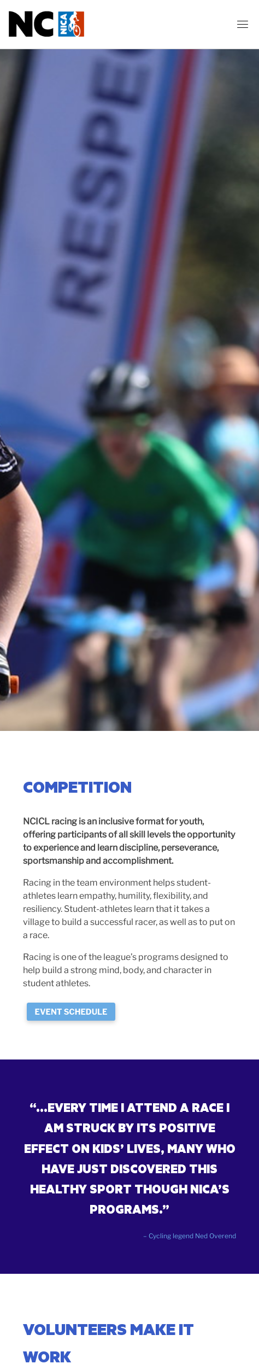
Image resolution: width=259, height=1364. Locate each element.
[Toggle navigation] (243, 24)
